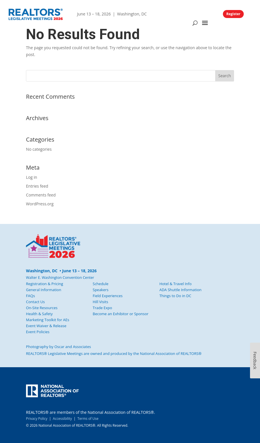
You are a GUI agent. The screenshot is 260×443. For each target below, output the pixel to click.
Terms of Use (87, 418)
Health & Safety (39, 313)
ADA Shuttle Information (180, 289)
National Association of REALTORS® (170, 353)
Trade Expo (102, 307)
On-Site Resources (41, 307)
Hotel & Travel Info (175, 283)
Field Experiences (108, 295)
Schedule (100, 283)
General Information (43, 289)
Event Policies (37, 331)
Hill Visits (100, 301)
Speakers (100, 289)
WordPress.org (39, 203)
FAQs (30, 295)
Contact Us (35, 301)
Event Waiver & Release (46, 325)
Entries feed (37, 186)
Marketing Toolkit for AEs (47, 319)
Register (233, 13)
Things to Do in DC (175, 295)
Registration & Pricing (44, 283)
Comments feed (41, 195)
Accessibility (62, 418)
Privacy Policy (36, 418)
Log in (31, 177)
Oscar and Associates (72, 346)
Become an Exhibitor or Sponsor (120, 313)
